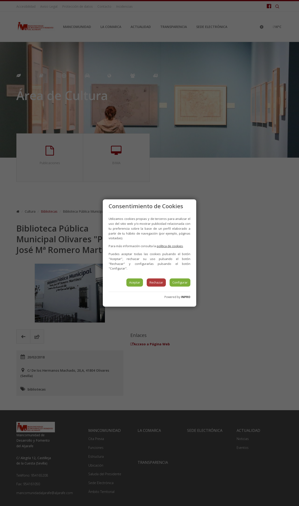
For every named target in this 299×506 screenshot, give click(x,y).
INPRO (185, 297)
